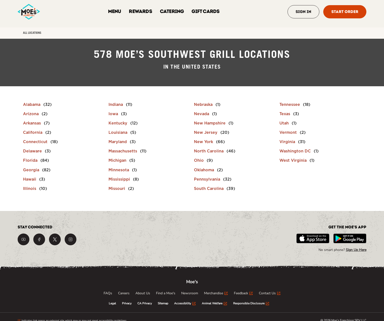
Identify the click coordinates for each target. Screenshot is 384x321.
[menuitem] (108, 293)
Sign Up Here (356, 249)
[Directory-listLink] (37, 104)
